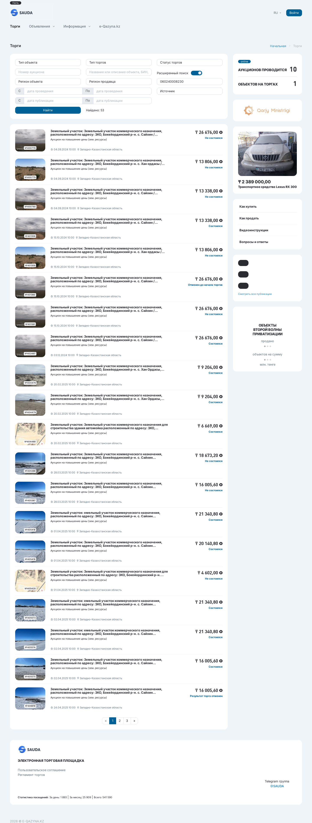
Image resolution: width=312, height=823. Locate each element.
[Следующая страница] (134, 720)
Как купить (248, 206)
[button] (278, 12)
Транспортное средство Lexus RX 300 (267, 187)
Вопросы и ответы (253, 242)
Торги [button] (15, 26)
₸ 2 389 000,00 (254, 181)
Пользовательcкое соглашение (41, 770)
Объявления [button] (41, 26)
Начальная (278, 46)
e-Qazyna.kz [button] (109, 26)
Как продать (249, 218)
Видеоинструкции (253, 230)
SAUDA (277, 786)
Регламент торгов (31, 775)
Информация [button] (76, 26)
